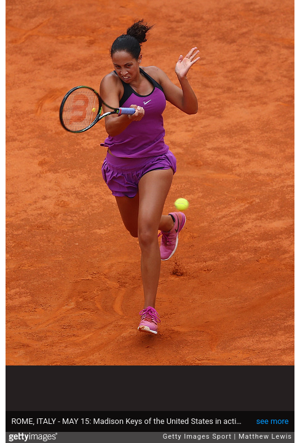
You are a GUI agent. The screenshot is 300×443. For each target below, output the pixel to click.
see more (272, 421)
